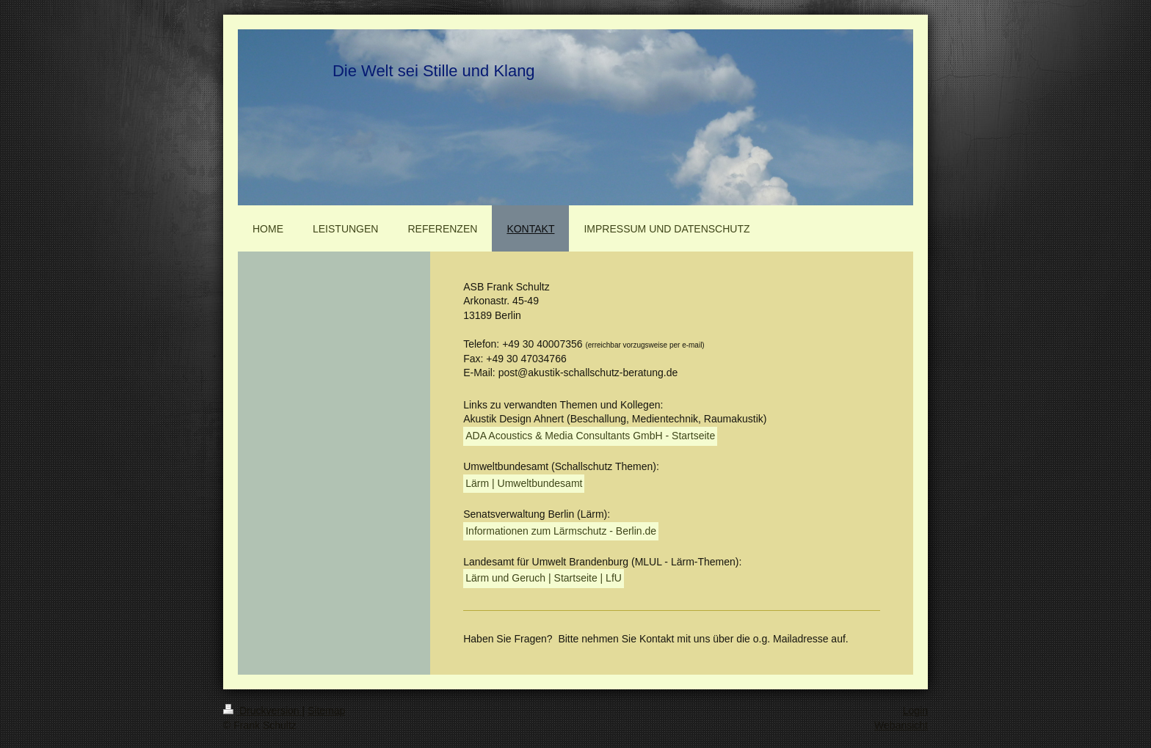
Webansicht (901, 725)
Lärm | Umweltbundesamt (523, 483)
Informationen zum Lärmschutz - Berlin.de (560, 531)
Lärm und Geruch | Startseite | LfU (543, 578)
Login (915, 710)
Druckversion (262, 710)
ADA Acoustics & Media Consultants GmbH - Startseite (590, 435)
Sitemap (326, 710)
